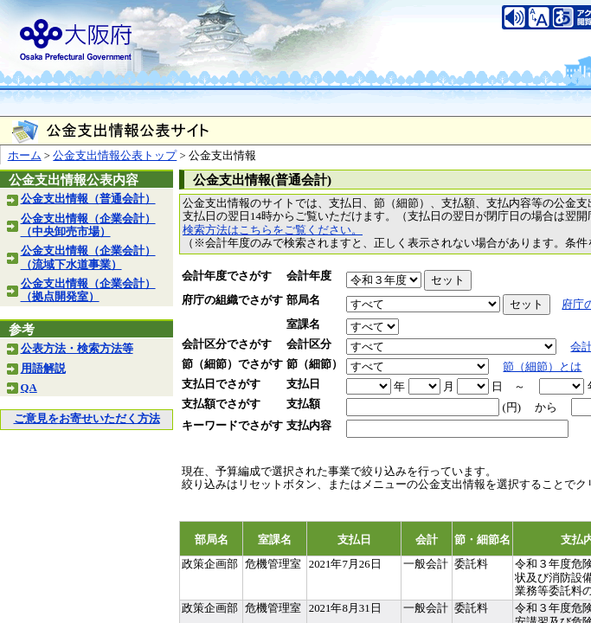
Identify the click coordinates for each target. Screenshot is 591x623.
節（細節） (314, 364)
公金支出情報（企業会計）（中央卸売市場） (88, 225)
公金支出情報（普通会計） (88, 199)
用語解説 (43, 369)
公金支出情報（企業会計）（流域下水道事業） (88, 257)
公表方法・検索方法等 (77, 349)
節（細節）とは (542, 367)
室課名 (303, 324)
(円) (511, 407)
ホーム (25, 156)
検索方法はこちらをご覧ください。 (273, 230)
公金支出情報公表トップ (115, 156)
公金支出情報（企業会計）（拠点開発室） (88, 290)
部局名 (303, 300)
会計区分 (308, 344)
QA (29, 388)
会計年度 (308, 276)
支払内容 (308, 426)
